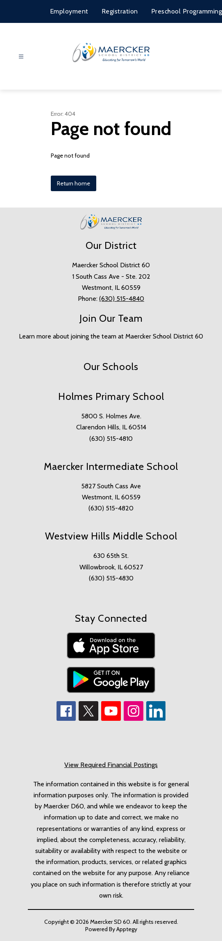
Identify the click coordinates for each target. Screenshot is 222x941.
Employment (69, 11)
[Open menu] (21, 56)
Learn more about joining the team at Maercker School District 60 (111, 336)
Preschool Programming (186, 11)
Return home (73, 183)
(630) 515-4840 (121, 298)
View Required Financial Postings (111, 765)
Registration (120, 11)
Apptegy (126, 929)
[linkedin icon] (156, 718)
